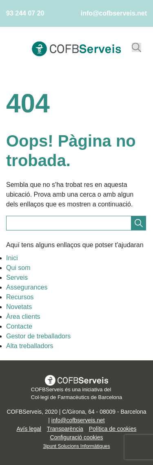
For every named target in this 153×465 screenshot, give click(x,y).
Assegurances (26, 287)
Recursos (20, 297)
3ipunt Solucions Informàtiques (76, 446)
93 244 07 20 (25, 13)
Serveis (17, 277)
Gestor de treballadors (38, 336)
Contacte (19, 326)
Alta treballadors (29, 345)
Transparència (65, 429)
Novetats (19, 306)
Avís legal (29, 429)
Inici (12, 257)
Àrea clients (23, 316)
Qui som (18, 267)
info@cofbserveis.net (114, 13)
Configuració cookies (76, 437)
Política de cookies (113, 429)
